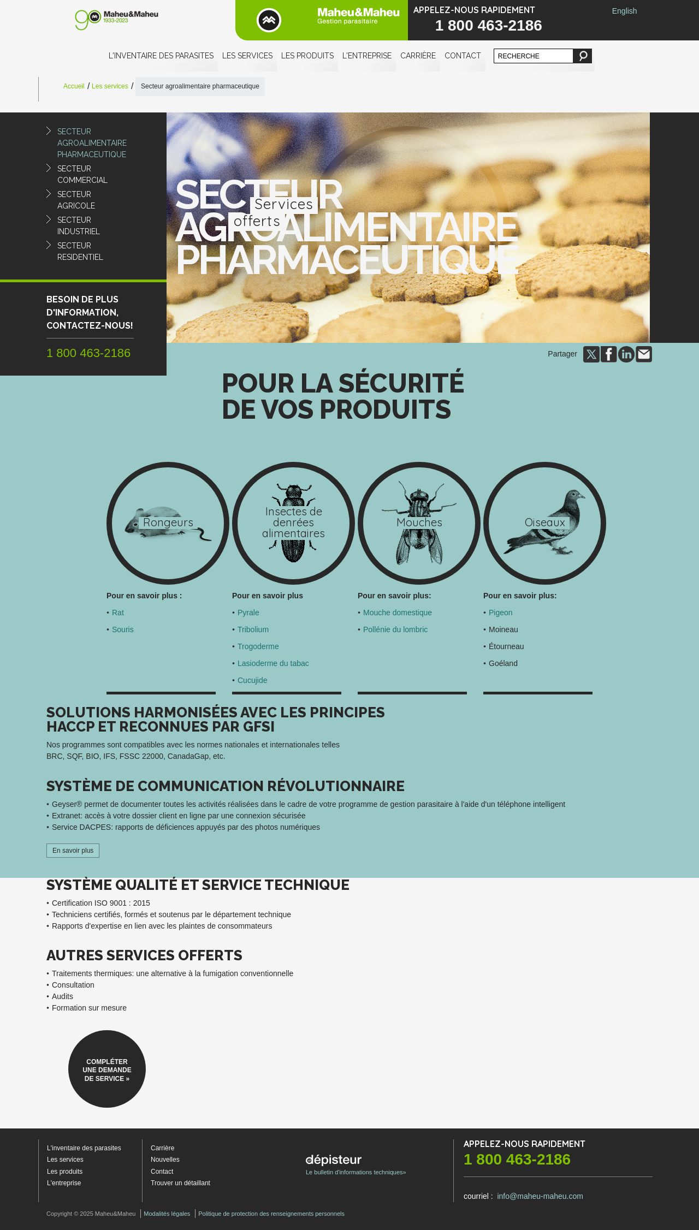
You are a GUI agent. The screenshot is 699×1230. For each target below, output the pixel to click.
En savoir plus (72, 850)
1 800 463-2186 (488, 25)
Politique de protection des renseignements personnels (271, 1213)
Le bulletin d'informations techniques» (356, 1165)
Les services (247, 55)
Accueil (74, 86)
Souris (123, 629)
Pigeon (501, 612)
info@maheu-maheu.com (540, 1196)
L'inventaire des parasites (161, 55)
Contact (463, 55)
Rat (118, 612)
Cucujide (252, 680)
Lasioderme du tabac (273, 663)
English (624, 11)
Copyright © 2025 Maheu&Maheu (90, 1213)
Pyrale (248, 612)
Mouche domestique (397, 612)
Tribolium (253, 629)
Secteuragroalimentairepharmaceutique (92, 143)
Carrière (418, 55)
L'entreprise (367, 55)
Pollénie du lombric (395, 629)
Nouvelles (165, 1159)
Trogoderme (258, 646)
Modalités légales (167, 1213)
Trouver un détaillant (180, 1183)
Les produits (307, 55)
